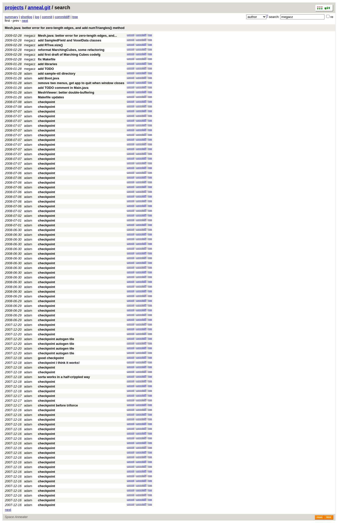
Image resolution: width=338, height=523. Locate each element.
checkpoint (46, 102)
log (37, 17)
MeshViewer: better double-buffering (66, 92)
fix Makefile (46, 59)
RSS (328, 517)
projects (14, 7)
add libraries (47, 64)
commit (47, 17)
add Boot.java (48, 78)
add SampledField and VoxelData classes (69, 40)
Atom (319, 517)
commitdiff (62, 17)
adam (28, 73)
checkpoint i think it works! (59, 363)
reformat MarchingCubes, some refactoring (71, 50)
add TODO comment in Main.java (63, 88)
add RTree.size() (50, 45)
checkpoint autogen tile (56, 339)
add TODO (46, 69)
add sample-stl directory (56, 73)
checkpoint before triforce (58, 405)
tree (75, 17)
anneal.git (39, 7)
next (25, 20)
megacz (30, 35)
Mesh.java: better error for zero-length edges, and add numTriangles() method (64, 28)
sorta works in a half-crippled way (64, 377)
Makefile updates (51, 97)
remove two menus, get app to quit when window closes (81, 83)
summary (11, 17)
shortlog (26, 17)
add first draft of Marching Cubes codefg (69, 54)
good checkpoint (51, 358)
